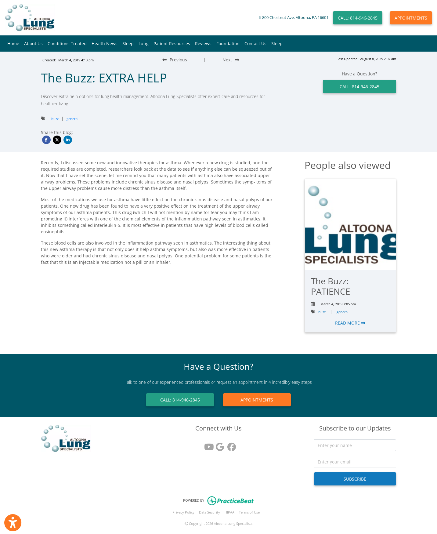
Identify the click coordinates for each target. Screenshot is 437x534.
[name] (355, 445)
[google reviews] (218, 445)
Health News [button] (104, 43)
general (72, 118)
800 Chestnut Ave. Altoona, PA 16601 (295, 17)
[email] (355, 461)
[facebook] (230, 445)
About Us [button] (33, 43)
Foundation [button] (228, 43)
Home (13, 43)
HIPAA (229, 512)
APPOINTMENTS (411, 18)
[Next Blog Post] (230, 60)
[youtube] (207, 445)
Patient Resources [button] (171, 43)
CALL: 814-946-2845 (357, 18)
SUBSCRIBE (355, 479)
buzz (55, 118)
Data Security (209, 512)
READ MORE (350, 323)
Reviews (203, 43)
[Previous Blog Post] (174, 60)
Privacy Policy (183, 512)
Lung (144, 43)
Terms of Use (249, 512)
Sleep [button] (128, 43)
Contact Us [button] (255, 43)
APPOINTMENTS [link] (256, 400)
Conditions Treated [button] (67, 43)
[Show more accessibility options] (12, 523)
